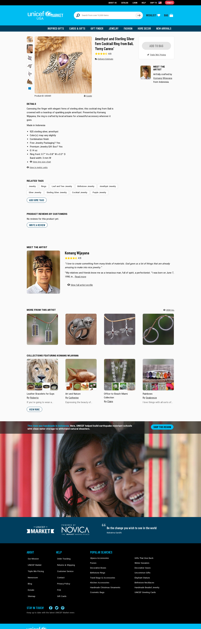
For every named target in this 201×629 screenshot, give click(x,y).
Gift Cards (60, 584)
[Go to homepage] (46, 14)
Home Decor (144, 26)
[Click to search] (139, 14)
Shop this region (162, 424)
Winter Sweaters (142, 560)
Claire (110, 398)
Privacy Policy (62, 574)
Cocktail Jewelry (60, 190)
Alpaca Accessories (98, 555)
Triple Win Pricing (34, 565)
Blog (29, 574)
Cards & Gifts (79, 26)
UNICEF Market (33, 560)
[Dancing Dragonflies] (119, 326)
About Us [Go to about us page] (113, 2)
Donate (30, 579)
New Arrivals (164, 26)
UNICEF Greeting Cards (144, 588)
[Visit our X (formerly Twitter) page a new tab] (57, 599)
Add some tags (36, 197)
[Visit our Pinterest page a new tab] (63, 599)
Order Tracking (62, 555)
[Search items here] (105, 14)
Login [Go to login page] (135, 2)
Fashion (129, 26)
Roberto (34, 395)
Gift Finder (98, 26)
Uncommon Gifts (142, 569)
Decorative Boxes (97, 565)
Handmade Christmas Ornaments (104, 584)
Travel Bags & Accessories (101, 574)
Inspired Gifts (58, 26)
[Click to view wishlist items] (153, 14)
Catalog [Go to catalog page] (125, 2)
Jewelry (115, 26)
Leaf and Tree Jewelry (60, 184)
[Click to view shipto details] (156, 2)
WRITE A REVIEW (36, 222)
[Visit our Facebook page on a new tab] (51, 599)
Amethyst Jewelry (103, 184)
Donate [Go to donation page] (170, 2)
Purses (93, 560)
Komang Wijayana (77, 250)
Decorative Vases (142, 565)
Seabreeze (151, 395)
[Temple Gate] (42, 326)
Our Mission (32, 555)
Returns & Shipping (64, 560)
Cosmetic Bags (96, 588)
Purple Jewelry (78, 190)
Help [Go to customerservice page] (144, 2)
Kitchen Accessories (99, 579)
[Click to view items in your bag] (169, 14)
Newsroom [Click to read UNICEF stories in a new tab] (31, 569)
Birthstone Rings (97, 569)
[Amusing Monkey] (81, 326)
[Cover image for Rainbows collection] (158, 372)
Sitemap (30, 584)
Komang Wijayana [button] (162, 76)
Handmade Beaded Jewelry (146, 584)
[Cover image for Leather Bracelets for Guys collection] (42, 372)
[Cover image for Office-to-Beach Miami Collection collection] (119, 372)
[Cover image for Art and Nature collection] (81, 372)
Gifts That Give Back (143, 555)
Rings (43, 184)
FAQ (58, 579)
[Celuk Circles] (158, 326)
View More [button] (34, 406)
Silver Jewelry (122, 184)
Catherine (74, 395)
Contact (59, 569)
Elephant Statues (142, 574)
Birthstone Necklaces (144, 579)
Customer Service (63, 565)
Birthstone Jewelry (83, 184)
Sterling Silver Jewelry (38, 190)
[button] (30, 38)
